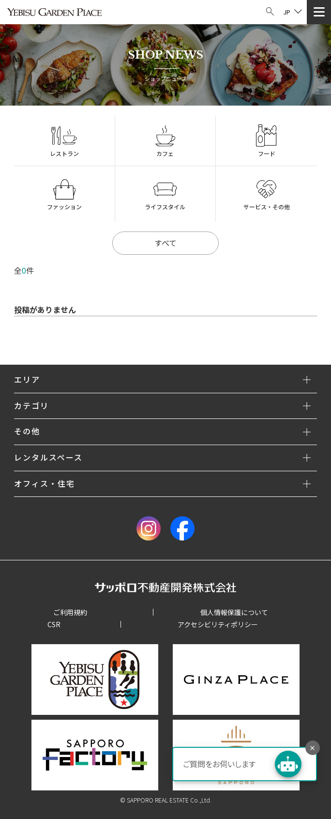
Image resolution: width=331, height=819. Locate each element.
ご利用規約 (70, 612)
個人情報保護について (234, 612)
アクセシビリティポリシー (218, 624)
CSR (53, 624)
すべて (165, 242)
